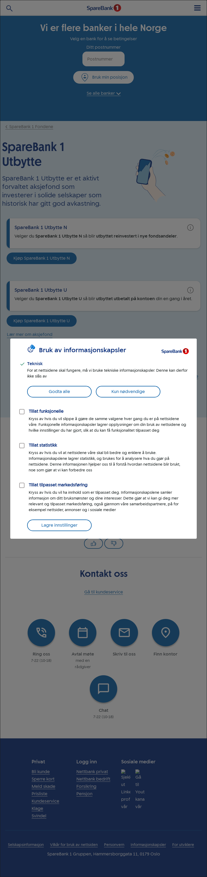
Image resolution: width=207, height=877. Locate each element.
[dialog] (103, 438)
